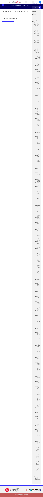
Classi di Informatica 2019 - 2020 (37, 451)
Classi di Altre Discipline (37, 53)
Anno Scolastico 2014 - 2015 (37, 30)
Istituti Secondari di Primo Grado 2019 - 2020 (37, 467)
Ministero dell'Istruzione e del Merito (17, 5)
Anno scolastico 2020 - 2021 (37, 477)
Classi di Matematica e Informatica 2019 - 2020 (37, 460)
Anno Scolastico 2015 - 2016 (37, 28)
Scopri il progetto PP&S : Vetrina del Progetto (37, 36)
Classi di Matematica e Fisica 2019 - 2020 (37, 457)
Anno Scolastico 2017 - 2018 (37, 25)
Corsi (34, 22)
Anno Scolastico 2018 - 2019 (37, 49)
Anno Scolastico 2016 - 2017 (37, 26)
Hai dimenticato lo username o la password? (35, 3)
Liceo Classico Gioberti (37, 470)
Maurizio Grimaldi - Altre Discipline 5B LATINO (10, 18)
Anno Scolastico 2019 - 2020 (37, 51)
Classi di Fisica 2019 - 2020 (38, 449)
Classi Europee (38, 462)
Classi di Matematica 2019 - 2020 (37, 454)
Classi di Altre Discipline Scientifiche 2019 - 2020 (37, 446)
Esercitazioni (36, 46)
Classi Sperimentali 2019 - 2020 (37, 464)
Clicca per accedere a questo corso (8, 21)
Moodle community (7, 5)
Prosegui (21, 496)
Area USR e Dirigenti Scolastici (37, 45)
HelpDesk (25, 5)
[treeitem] (36, 248)
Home (33, 13)
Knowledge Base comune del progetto (37, 43)
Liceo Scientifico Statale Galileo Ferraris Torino (38, 472)
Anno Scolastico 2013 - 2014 (37, 32)
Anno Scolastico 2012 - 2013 (37, 34)
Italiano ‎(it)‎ (30, 5)
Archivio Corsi (36, 23)
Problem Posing (37, 37)
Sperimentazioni (37, 47)
